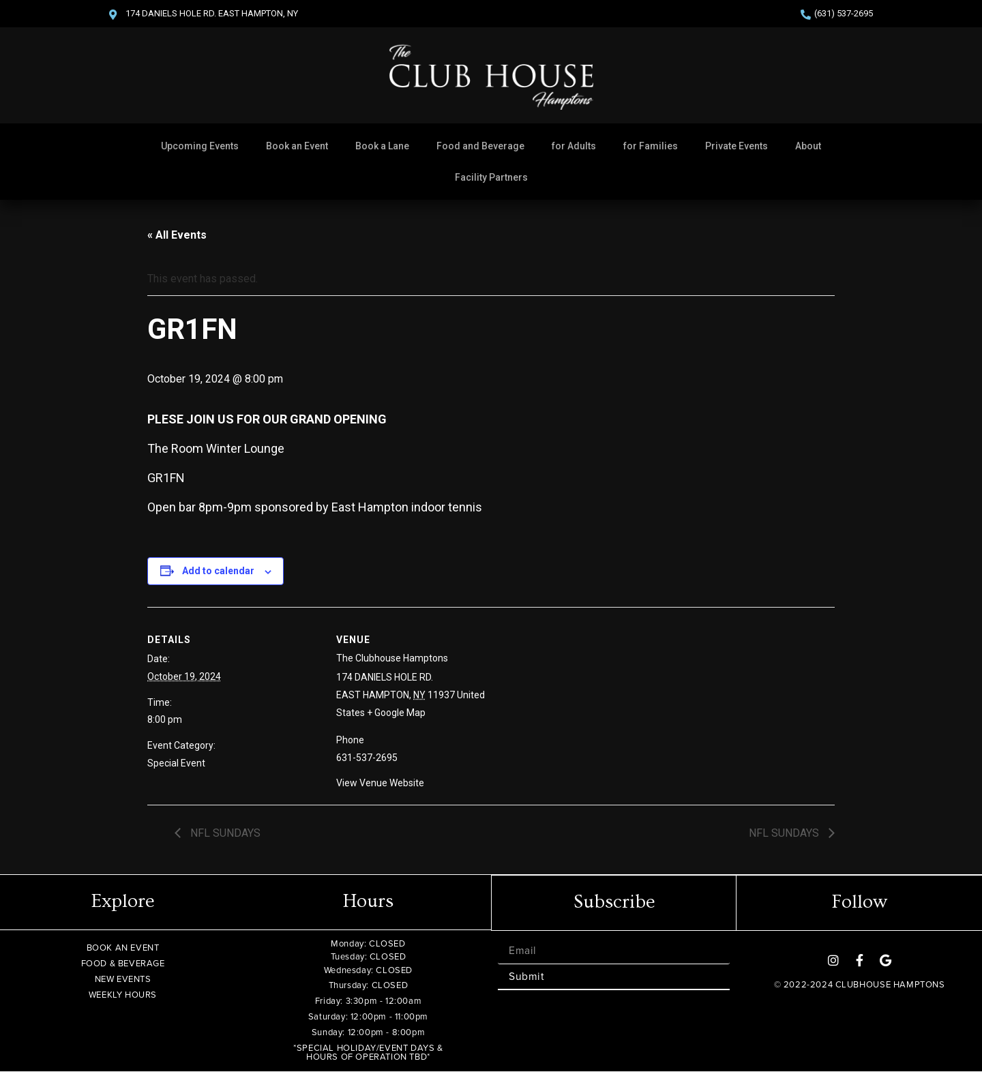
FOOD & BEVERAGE (123, 963)
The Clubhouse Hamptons (392, 658)
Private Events (736, 145)
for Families (650, 145)
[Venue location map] (612, 701)
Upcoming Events (200, 145)
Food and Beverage (480, 145)
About (808, 145)
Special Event (176, 763)
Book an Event (297, 145)
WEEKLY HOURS (123, 994)
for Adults (574, 145)
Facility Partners (491, 177)
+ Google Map (396, 712)
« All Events (177, 234)
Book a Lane (382, 145)
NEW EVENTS (123, 978)
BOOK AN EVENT (123, 947)
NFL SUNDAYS (224, 833)
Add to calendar (218, 570)
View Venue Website (380, 782)
